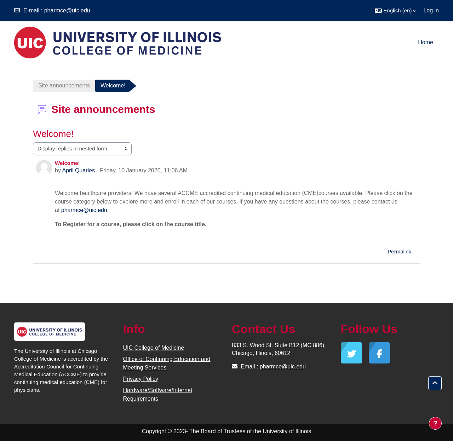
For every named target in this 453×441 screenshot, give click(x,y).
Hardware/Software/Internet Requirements (158, 394)
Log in (431, 10)
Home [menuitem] (425, 42)
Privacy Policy (141, 379)
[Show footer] (435, 423)
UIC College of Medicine (153, 348)
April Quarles (78, 170)
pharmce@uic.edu (67, 10)
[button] (395, 10)
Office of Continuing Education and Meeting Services (167, 363)
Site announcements (64, 85)
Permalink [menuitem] (399, 251)
